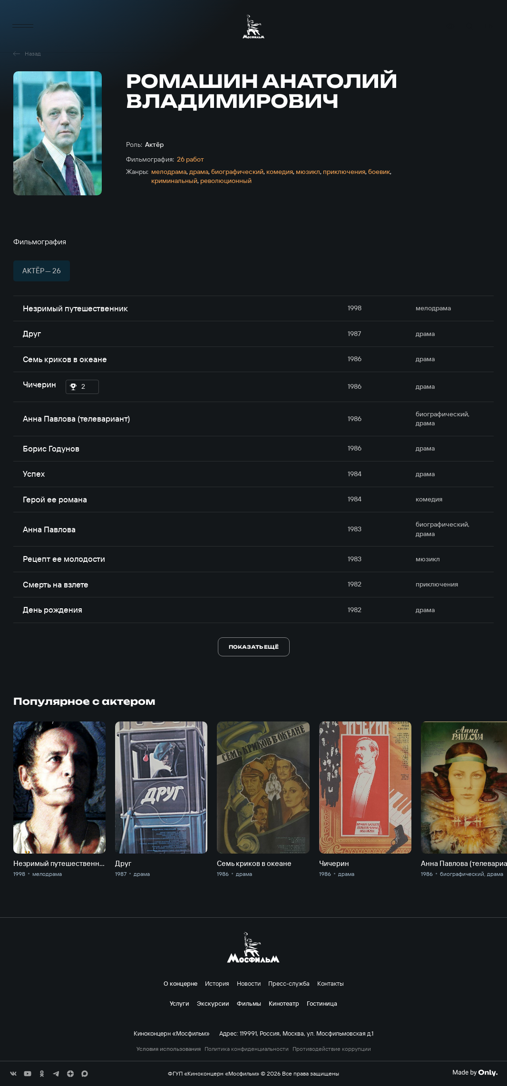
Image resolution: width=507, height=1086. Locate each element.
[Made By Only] (474, 1072)
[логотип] (253, 26)
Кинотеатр (284, 1003)
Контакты (330, 983)
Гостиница (322, 1003)
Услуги (179, 1003)
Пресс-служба (289, 983)
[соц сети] (13, 1073)
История (217, 983)
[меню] (22, 26)
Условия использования (168, 1049)
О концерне (180, 983)
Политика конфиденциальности (247, 1049)
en (489, 26)
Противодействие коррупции (331, 1049)
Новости (249, 983)
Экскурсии (213, 1003)
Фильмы (249, 1003)
